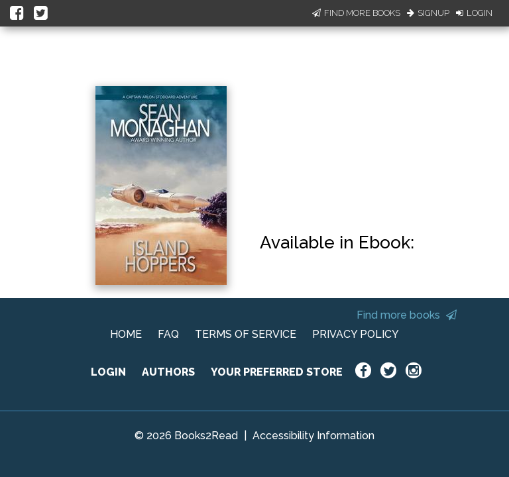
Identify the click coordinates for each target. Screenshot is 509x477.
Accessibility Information (313, 435)
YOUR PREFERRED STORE (277, 372)
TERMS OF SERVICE (245, 334)
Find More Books (356, 13)
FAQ (168, 334)
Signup (428, 13)
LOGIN (108, 372)
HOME (126, 334)
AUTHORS (168, 372)
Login (474, 13)
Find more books (407, 315)
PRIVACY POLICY (355, 334)
